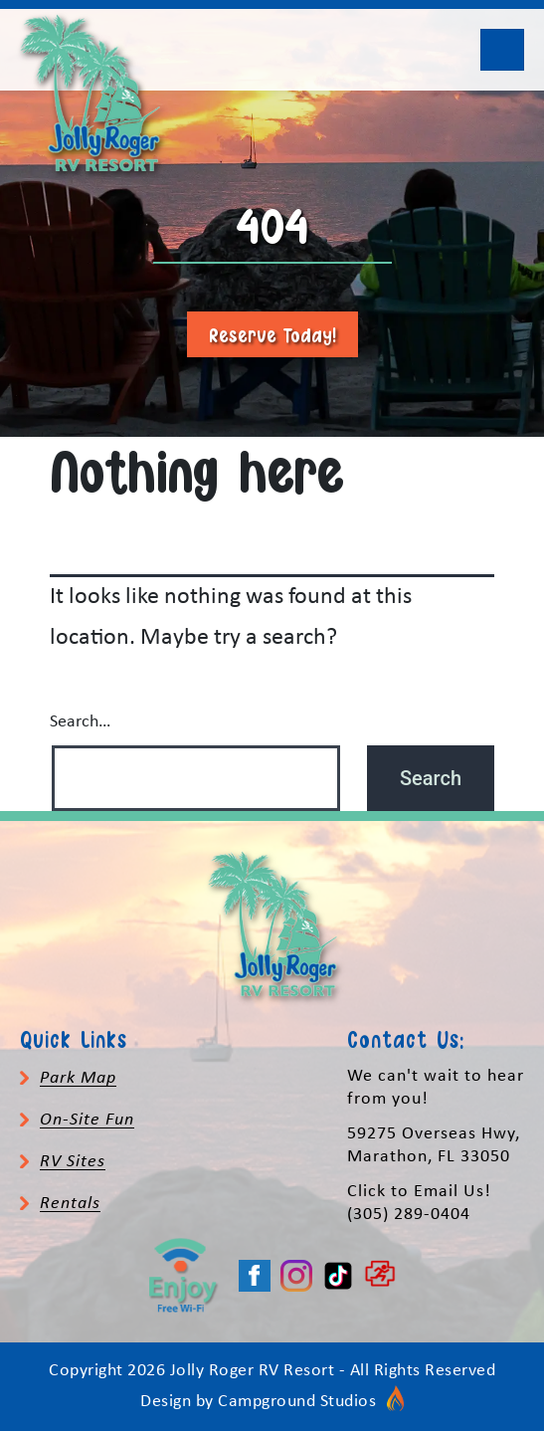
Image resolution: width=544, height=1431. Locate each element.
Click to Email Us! (419, 1191)
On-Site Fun (87, 1120)
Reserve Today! (272, 334)
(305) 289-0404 (408, 1214)
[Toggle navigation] (502, 50)
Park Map (78, 1078)
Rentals (70, 1203)
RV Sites (72, 1161)
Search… (80, 722)
